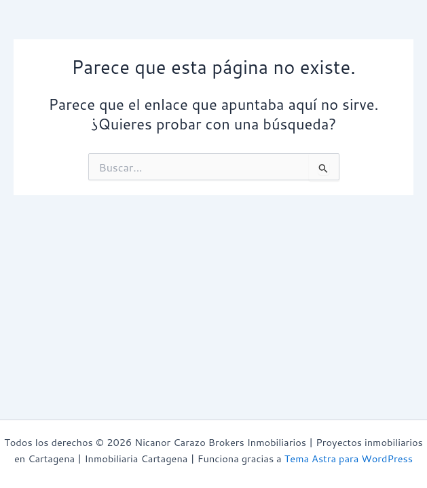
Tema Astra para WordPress (348, 458)
